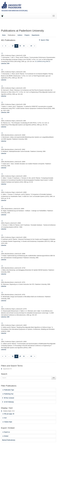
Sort (4, 418)
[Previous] (2, 46)
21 (24, 46)
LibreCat (3, 63)
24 (31, 46)
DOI (8, 63)
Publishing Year (7, 394)
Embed (5, 436)
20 (20, 46)
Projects (27, 35)
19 (17, 46)
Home (4, 35)
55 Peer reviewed (8, 398)
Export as (6, 432)
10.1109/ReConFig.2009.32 (42, 61)
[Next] (34, 46)
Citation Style (7, 422)
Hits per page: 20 (8, 414)
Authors (19, 35)
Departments (35, 35)
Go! (54, 377)
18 (12, 46)
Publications (11, 35)
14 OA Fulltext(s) (8, 402)
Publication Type (8, 390)
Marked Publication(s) (8, 440)
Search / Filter (44, 40)
